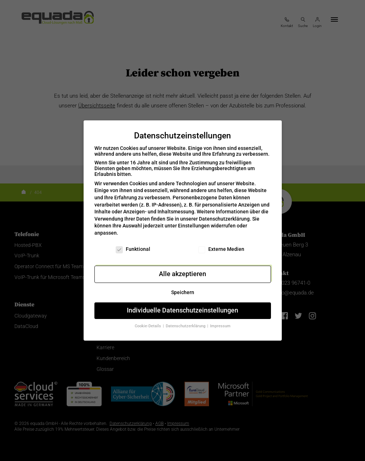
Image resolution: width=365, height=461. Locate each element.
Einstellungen (194, 221)
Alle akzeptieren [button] (182, 269)
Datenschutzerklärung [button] (186, 321)
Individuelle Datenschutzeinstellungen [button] (182, 306)
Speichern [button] (182, 288)
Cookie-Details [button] (148, 321)
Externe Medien (221, 244)
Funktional (133, 244)
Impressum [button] (220, 321)
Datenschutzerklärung (224, 214)
